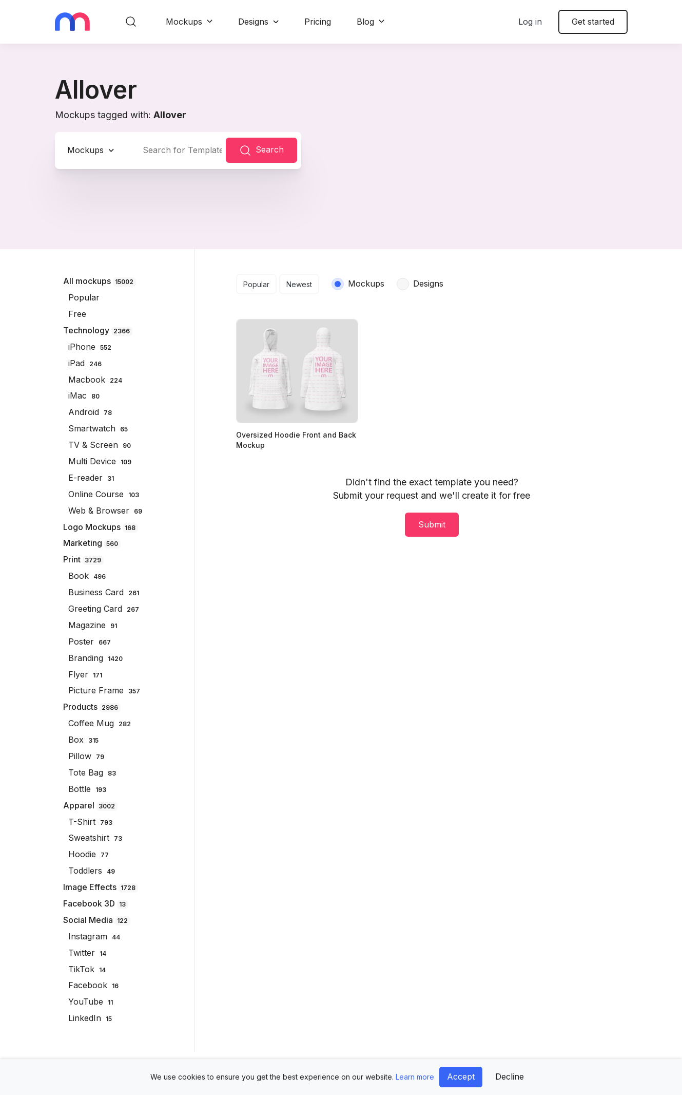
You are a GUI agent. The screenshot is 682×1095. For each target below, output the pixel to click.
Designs (253, 21)
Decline (509, 1076)
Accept (461, 1076)
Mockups (184, 21)
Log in (530, 21)
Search (261, 150)
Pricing (317, 21)
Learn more (415, 1076)
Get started (593, 21)
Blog (365, 21)
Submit (431, 524)
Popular (256, 284)
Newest (299, 284)
